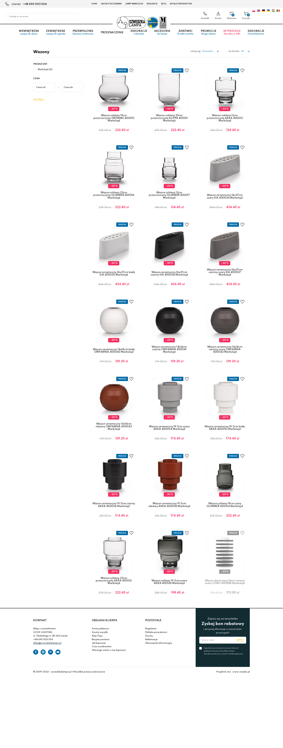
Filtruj (38, 100)
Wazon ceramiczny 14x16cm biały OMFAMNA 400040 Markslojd (114, 359)
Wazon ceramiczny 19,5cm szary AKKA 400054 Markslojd (169, 439)
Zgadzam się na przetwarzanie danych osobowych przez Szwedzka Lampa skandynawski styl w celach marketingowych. (223, 671)
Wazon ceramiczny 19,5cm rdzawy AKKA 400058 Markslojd (169, 519)
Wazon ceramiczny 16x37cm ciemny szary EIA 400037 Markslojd (225, 278)
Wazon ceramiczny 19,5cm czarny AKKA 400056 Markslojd (113, 519)
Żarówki (185, 34)
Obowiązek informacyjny (158, 663)
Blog (163, 4)
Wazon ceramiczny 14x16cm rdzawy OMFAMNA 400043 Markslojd (114, 438)
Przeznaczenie (112, 34)
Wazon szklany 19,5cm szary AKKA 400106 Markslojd (169, 599)
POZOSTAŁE (153, 640)
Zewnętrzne (55, 34)
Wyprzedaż (231, 34)
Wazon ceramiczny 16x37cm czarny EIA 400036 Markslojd (169, 279)
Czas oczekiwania (101, 666)
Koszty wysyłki (100, 652)
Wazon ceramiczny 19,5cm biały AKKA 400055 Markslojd (224, 439)
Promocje (208, 34)
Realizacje (152, 4)
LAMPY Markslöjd (134, 4)
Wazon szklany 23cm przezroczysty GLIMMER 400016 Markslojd (113, 198)
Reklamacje (151, 659)
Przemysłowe (83, 34)
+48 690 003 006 (35, 4)
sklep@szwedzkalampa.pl (47, 663)
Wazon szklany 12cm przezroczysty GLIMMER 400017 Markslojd (169, 198)
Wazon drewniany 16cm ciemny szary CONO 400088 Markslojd (225, 599)
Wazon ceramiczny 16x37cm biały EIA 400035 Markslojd (113, 279)
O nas (94, 4)
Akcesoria (162, 34)
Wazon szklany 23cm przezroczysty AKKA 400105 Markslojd (114, 598)
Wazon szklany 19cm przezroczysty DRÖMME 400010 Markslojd (113, 118)
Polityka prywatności (156, 652)
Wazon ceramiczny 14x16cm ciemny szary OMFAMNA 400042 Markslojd (224, 358)
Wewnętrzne (29, 34)
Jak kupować (99, 663)
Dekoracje (139, 34)
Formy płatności (100, 649)
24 (242, 51)
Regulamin (150, 649)
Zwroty (149, 656)
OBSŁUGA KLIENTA (104, 640)
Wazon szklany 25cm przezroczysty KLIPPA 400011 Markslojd (169, 118)
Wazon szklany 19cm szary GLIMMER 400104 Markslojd (225, 519)
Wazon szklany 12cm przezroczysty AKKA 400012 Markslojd (225, 118)
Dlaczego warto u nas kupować (109, 670)
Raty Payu (97, 656)
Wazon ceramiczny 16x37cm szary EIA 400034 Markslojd (225, 199)
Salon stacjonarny (111, 4)
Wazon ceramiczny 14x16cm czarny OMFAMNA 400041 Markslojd (169, 358)
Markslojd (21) (45, 69)
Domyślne (208, 51)
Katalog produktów (181, 4)
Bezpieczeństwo (101, 659)
